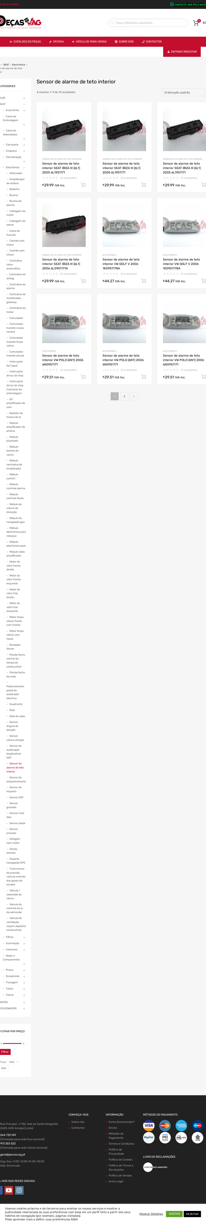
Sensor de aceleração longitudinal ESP (14, 751)
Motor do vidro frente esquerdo (13, 579)
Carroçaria (12, 144)
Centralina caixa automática (14, 264)
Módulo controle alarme (15, 486)
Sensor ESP (16, 797)
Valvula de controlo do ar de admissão (14, 908)
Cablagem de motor (15, 213)
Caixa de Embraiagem (10, 118)
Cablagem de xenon (15, 222)
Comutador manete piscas (15, 353)
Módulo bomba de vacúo (12, 450)
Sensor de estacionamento (16, 779)
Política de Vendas (120, 1175)
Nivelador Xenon (13, 646)
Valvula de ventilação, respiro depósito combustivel (16, 924)
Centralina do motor (16, 310)
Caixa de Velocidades (10, 132)
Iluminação (12, 943)
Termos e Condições (121, 1143)
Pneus (9, 969)
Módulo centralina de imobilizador (14, 464)
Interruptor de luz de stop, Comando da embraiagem (15, 387)
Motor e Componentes (11, 957)
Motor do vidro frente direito (13, 565)
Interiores (12, 949)
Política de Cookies (121, 1159)
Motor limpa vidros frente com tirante (15, 621)
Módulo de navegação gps (15, 520)
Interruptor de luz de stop (14, 373)
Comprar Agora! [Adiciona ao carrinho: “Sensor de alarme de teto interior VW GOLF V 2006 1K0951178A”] (143, 281)
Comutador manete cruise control (15, 327)
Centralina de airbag (16, 276)
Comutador (16, 318)
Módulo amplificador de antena (15, 426)
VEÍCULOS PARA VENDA (91, 41)
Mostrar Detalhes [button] (151, 1214)
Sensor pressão (12, 831)
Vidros (10, 994)
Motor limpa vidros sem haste (15, 634)
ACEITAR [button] (174, 1214)
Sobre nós (77, 1122)
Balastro (14, 189)
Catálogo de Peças (27, 41)
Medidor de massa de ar (14, 415)
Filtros (9, 937)
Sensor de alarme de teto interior (61, 159)
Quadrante (15, 704)
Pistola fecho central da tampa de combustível (15, 660)
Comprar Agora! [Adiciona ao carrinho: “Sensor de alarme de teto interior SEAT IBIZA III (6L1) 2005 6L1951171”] (83, 185)
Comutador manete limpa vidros (14, 341)
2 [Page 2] (124, 396)
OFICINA (58, 41)
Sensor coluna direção (15, 737)
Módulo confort (12, 476)
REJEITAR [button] (192, 1214)
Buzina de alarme (14, 203)
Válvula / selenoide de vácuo (14, 894)
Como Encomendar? (121, 1122)
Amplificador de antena (15, 181)
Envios (113, 1128)
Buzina (13, 195)
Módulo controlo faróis (15, 496)
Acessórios (12, 110)
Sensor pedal (17, 823)
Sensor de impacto (14, 789)
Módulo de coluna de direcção (14, 508)
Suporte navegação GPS (15, 860)
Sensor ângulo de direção (12, 725)
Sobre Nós (126, 41)
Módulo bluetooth (12, 438)
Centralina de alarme (16, 286)
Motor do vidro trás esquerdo (13, 607)
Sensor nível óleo (15, 815)
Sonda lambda (11, 850)
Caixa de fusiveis (13, 232)
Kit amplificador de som (15, 403)
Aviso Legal (116, 1181)
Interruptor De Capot (14, 363)
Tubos (9, 988)
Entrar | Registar (184, 51)
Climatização (13, 157)
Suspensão (12, 976)
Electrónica (18, 64)
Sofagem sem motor (13, 840)
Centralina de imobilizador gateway (16, 298)
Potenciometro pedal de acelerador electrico (15, 692)
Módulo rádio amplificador (15, 553)
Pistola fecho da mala (15, 674)
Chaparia (11, 150)
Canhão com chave (15, 242)
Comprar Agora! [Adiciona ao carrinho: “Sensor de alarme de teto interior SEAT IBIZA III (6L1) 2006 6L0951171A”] (83, 281)
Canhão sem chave (15, 252)
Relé (12, 710)
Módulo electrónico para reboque (16, 531)
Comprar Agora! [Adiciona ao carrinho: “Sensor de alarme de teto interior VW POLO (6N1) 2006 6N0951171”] (83, 377)
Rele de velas (17, 716)
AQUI (74, 1219)
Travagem (12, 982)
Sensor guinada (12, 805)
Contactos (154, 41)
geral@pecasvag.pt (12, 1154)
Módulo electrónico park (16, 543)
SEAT (6, 64)
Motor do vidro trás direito (13, 593)
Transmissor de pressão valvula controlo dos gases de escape (15, 876)
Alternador (15, 173)
